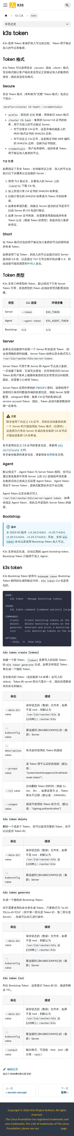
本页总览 (10, 24)
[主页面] (6, 15)
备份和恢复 (51, 454)
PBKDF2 (41, 387)
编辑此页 (10, 1069)
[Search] (67, 5)
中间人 (31, 263)
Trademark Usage (49, 1128)
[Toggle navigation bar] (5, 5)
